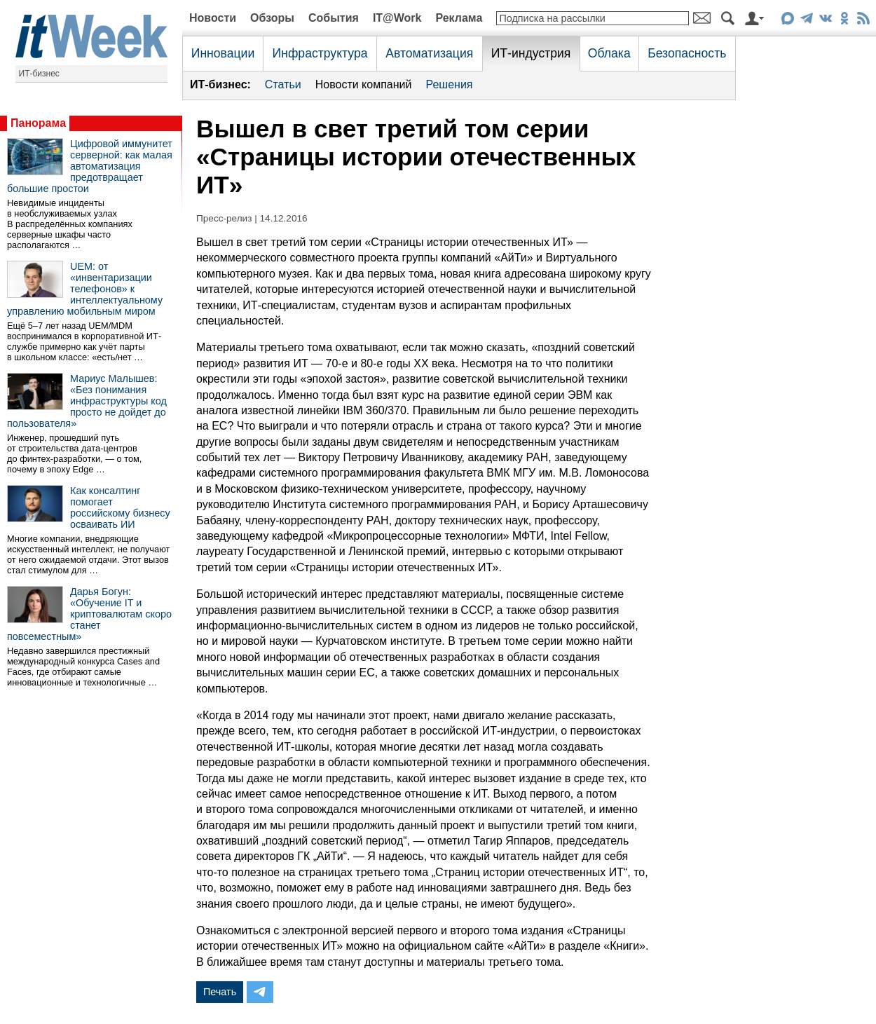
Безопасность (687, 53)
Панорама (38, 123)
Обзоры (272, 18)
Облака (609, 53)
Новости (212, 18)
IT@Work (397, 18)
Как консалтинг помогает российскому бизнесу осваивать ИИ (120, 507)
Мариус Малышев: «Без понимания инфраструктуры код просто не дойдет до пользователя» (87, 401)
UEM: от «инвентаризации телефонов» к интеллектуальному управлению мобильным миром (85, 289)
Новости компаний (363, 84)
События (333, 18)
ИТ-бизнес (39, 73)
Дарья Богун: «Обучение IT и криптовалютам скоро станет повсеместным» (89, 614)
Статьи (283, 84)
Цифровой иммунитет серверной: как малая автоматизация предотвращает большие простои (89, 166)
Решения (448, 84)
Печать (219, 991)
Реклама (458, 18)
